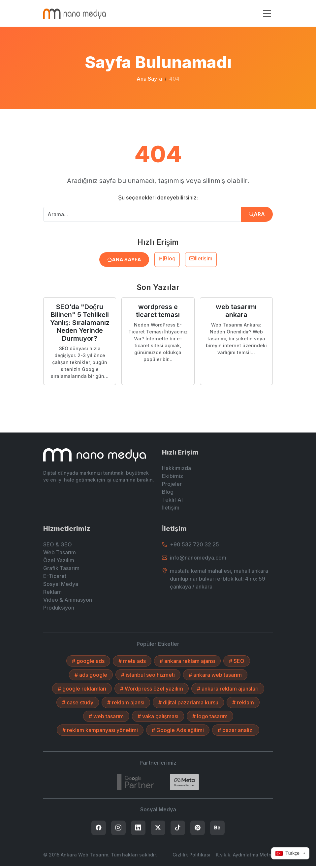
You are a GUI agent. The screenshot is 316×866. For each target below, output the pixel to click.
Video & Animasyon (67, 599)
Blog (167, 258)
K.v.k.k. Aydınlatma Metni (244, 854)
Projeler (172, 484)
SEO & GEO (57, 544)
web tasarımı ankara (236, 311)
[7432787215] (135, 782)
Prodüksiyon (58, 607)
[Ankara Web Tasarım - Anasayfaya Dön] (74, 13)
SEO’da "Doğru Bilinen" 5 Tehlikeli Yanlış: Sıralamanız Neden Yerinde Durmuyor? (80, 322)
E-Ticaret (54, 576)
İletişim (200, 258)
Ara (257, 214)
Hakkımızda (176, 468)
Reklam (52, 592)
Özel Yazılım (58, 560)
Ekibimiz (172, 476)
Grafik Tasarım (61, 568)
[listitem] (98, 828)
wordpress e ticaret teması (158, 311)
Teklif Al (172, 499)
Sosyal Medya (60, 584)
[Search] (184, 782)
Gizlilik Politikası (191, 854)
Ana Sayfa (149, 78)
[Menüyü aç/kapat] (267, 14)
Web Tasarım (59, 552)
